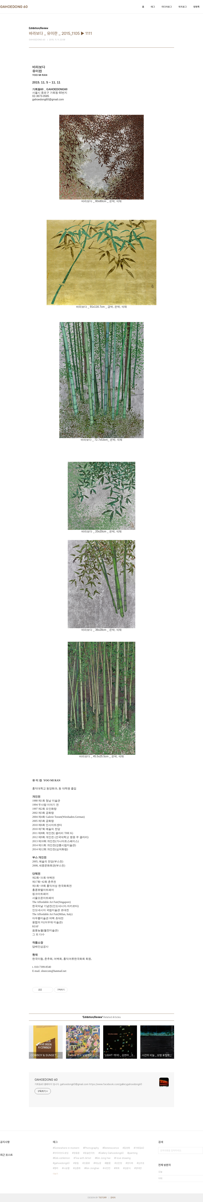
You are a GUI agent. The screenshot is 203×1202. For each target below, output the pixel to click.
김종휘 (77, 1168)
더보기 (55, 1174)
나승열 (66, 1168)
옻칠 (77, 1163)
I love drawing (123, 1158)
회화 (117, 1168)
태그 (153, 6)
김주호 (141, 1163)
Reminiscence (111, 1148)
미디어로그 (167, 6)
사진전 (107, 1168)
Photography (91, 1148)
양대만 (139, 1168)
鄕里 (108, 1163)
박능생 (98, 1163)
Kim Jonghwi (92, 1168)
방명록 (196, 6)
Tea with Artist (83, 1158)
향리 (56, 1168)
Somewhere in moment (66, 1148)
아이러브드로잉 (61, 1153)
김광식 (127, 1168)
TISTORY (102, 1197)
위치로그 (183, 6)
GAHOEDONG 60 (14, 7)
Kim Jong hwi (103, 1158)
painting (133, 1153)
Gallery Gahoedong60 (112, 1153)
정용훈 (76, 1153)
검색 (199, 1150)
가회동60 (139, 1148)
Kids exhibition (62, 1158)
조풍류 (87, 1163)
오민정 (119, 1163)
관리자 (113, 1197)
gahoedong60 (62, 1163)
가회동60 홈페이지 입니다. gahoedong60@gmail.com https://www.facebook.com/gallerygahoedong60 (88, 1084)
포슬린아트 (90, 1153)
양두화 (130, 1163)
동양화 (127, 1148)
